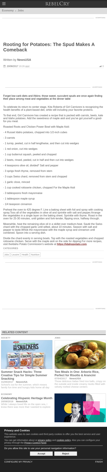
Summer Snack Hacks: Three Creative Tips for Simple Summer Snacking (24, 375)
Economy (6, 394)
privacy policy (45, 440)
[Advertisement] (53, 28)
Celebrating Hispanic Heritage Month (27, 398)
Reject (65, 453)
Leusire (15, 254)
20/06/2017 (12, 66)
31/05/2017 (7, 381)
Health (25, 254)
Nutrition (35, 254)
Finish (99, 461)
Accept (41, 453)
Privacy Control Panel (35, 442)
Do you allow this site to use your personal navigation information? (40, 448)
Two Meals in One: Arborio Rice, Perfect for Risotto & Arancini (77, 373)
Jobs (6, 254)
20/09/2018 (7, 401)
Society (5, 338)
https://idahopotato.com (72, 244)
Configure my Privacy (18, 461)
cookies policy (64, 440)
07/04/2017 (61, 378)
